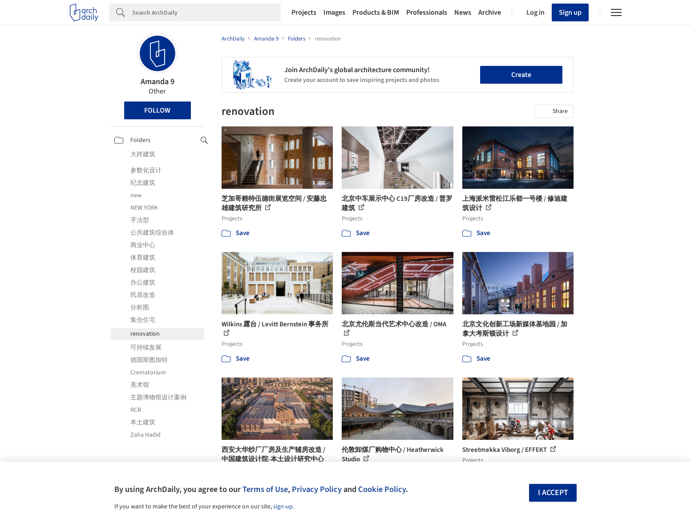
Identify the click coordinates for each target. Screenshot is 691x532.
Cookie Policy (382, 489)
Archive (489, 12)
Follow (157, 110)
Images (334, 12)
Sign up (570, 12)
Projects (303, 12)
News (462, 12)
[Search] (206, 12)
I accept (553, 492)
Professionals (426, 12)
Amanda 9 (157, 81)
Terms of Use (265, 489)
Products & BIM (375, 12)
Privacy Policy (317, 489)
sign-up (283, 506)
